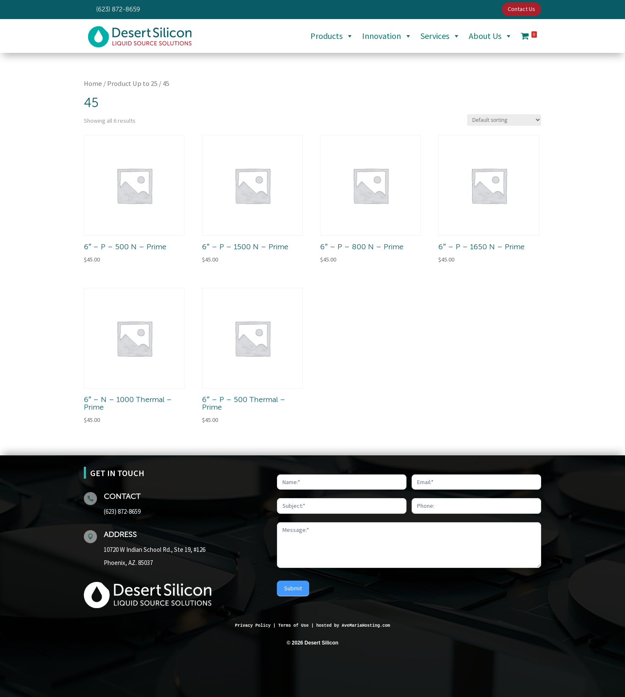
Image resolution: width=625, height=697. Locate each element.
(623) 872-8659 (122, 511)
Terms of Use (293, 625)
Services (440, 36)
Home (93, 83)
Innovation (387, 36)
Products (332, 36)
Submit (293, 588)
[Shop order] (504, 120)
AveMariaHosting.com (366, 625)
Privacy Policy (253, 625)
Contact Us (521, 9)
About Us (490, 36)
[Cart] (529, 36)
